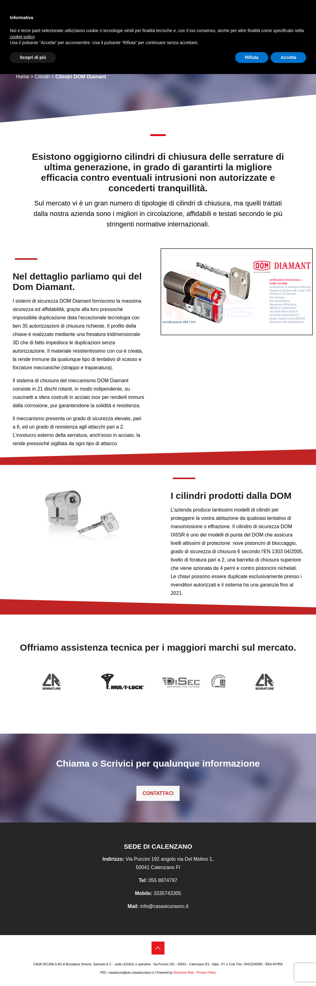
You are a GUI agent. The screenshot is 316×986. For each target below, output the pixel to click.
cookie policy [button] (22, 36)
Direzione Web (184, 972)
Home (22, 76)
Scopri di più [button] (33, 57)
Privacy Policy (206, 972)
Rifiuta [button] (252, 57)
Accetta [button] (288, 57)
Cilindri (42, 76)
